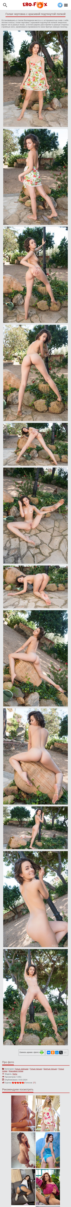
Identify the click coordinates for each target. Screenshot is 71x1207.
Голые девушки (21, 1069)
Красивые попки (16, 1071)
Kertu (15, 1074)
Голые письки (36, 1069)
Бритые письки (50, 1069)
